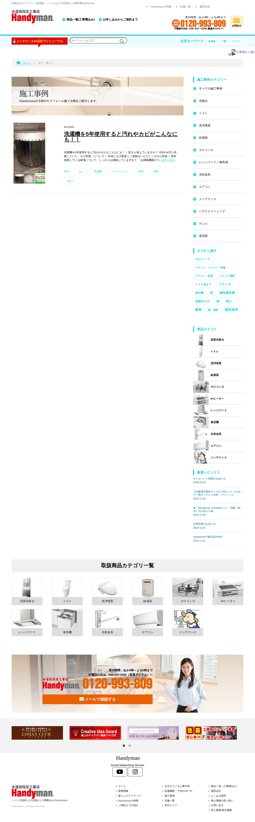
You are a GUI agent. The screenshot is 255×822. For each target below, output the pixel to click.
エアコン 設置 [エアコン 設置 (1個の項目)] (204, 275)
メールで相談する (97, 699)
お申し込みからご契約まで (120, 19)
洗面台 (203, 100)
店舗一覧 (185, 6)
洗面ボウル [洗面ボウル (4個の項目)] (202, 301)
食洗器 (203, 235)
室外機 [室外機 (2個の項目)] (199, 292)
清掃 (140, 171)
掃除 (156, 171)
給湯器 (211, 41)
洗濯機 (98, 171)
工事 (223, 41)
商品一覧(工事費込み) (81, 19)
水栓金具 (205, 174)
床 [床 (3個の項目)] (211, 292)
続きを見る (168, 160)
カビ (81, 171)
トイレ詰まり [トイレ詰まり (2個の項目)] (203, 284)
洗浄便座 (205, 125)
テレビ (203, 223)
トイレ (203, 113)
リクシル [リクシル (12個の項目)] (224, 284)
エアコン (236, 41)
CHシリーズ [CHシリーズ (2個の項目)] (202, 259)
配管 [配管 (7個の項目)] (198, 309)
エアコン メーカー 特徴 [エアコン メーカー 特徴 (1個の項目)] (210, 267)
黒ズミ (72, 181)
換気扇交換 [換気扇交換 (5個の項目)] (227, 292)
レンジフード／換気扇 (213, 162)
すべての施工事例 (210, 88)
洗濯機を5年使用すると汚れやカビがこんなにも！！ (121, 136)
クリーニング (120, 171)
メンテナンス (207, 199)
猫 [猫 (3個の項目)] (217, 301)
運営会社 (205, 6)
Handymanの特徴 (161, 6)
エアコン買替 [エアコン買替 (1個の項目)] (227, 275)
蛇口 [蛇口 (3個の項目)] (229, 301)
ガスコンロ (206, 150)
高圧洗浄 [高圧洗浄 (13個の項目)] (231, 310)
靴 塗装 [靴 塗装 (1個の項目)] (213, 309)
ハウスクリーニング (212, 211)
